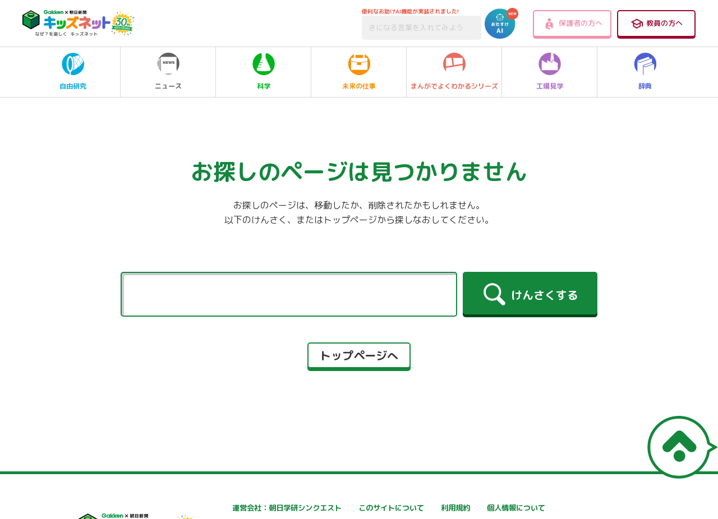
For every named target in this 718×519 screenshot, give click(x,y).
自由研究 (72, 72)
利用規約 (476, 508)
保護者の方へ (572, 23)
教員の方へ (656, 23)
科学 (263, 72)
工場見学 (549, 72)
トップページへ (359, 355)
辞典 (645, 72)
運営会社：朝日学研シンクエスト (250, 508)
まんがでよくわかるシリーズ (454, 72)
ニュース (168, 72)
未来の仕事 (359, 72)
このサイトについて (361, 508)
